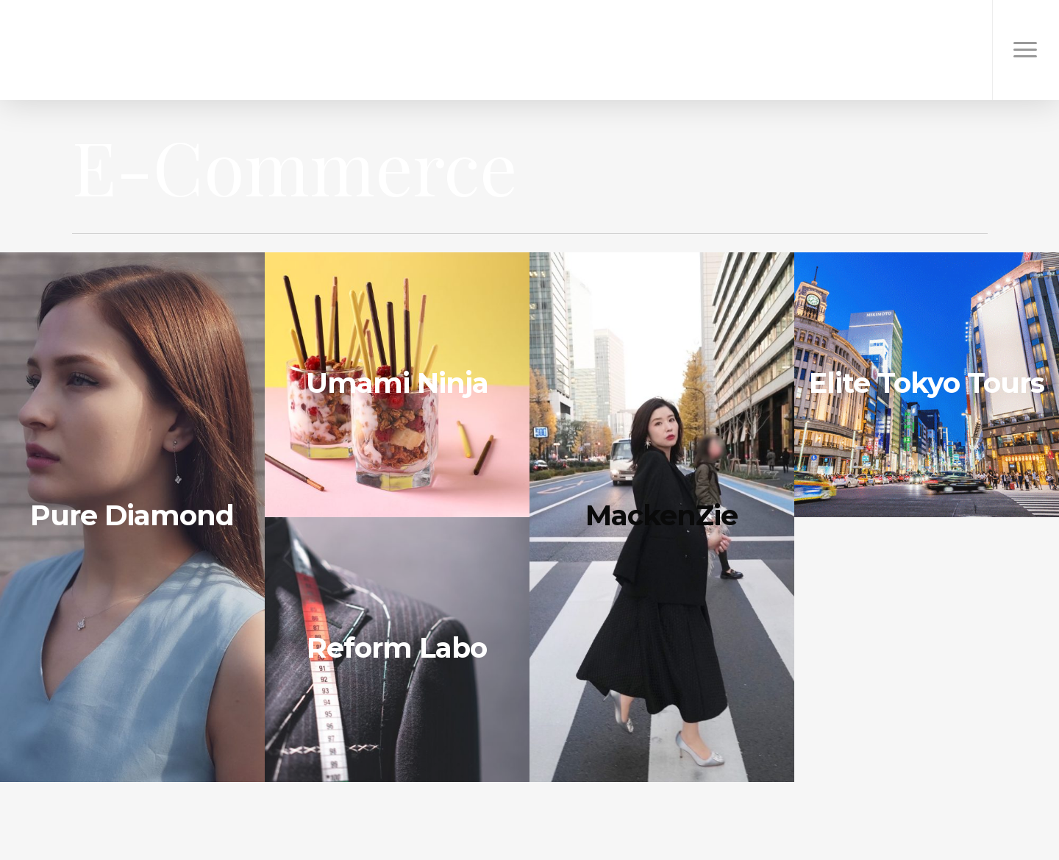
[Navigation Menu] (1025, 50)
